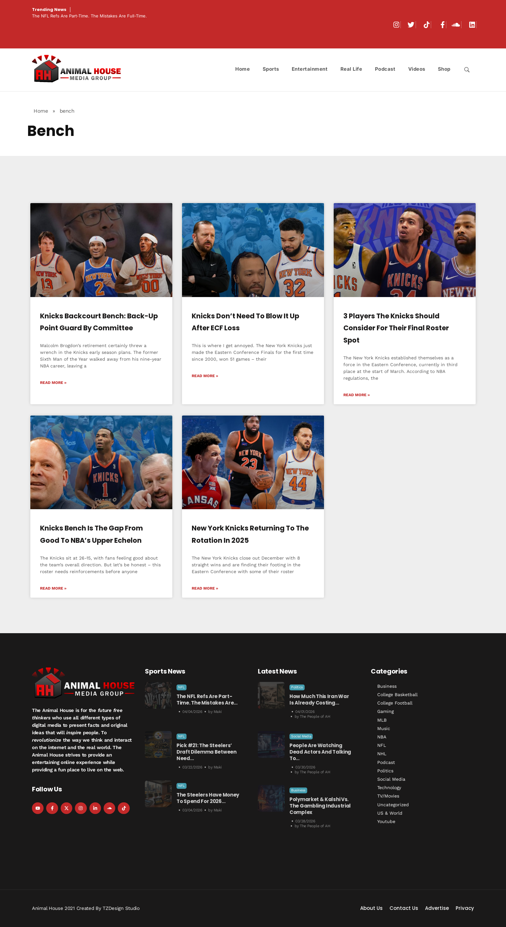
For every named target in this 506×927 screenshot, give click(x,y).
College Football (394, 703)
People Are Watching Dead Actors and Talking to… (320, 752)
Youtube (386, 821)
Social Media (301, 736)
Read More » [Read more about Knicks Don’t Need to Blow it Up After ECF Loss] (205, 376)
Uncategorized (393, 804)
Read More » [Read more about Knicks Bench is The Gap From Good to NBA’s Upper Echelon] (53, 588)
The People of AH (315, 716)
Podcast (386, 762)
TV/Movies (388, 795)
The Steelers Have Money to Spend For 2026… (208, 798)
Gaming (385, 711)
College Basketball (397, 694)
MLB (382, 720)
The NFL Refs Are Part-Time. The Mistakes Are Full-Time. (89, 15)
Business (298, 790)
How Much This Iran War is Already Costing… (319, 699)
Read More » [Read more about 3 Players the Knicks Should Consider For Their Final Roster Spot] (356, 395)
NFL (181, 687)
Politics (297, 687)
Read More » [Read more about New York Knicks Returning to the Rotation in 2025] (205, 588)
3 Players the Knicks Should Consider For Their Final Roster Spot (396, 328)
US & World (389, 813)
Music (383, 728)
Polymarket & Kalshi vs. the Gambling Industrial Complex (320, 806)
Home (41, 111)
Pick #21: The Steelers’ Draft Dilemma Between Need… (207, 752)
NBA (381, 736)
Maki (218, 711)
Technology (389, 787)
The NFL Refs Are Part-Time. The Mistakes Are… (207, 699)
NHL (381, 753)
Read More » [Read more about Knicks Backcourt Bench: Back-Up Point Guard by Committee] (53, 382)
